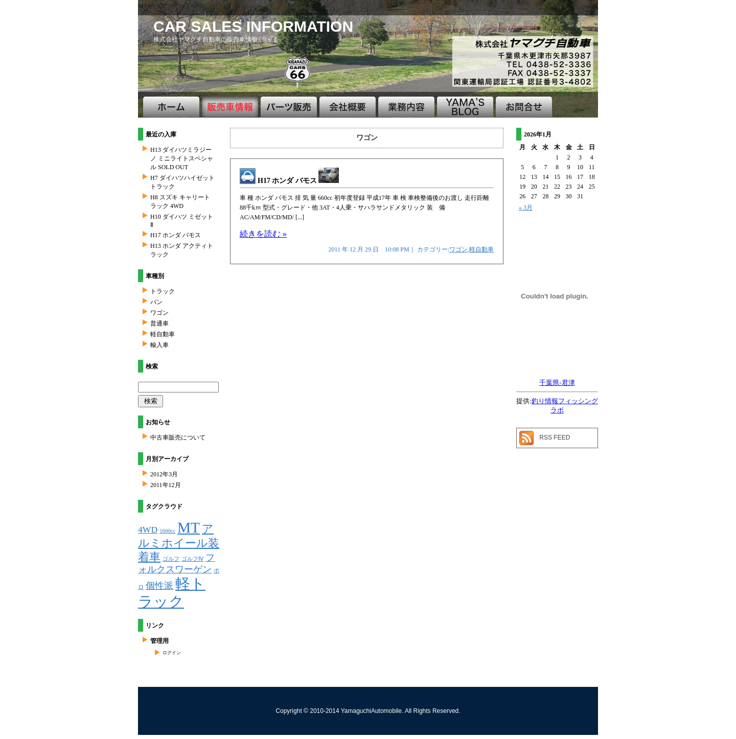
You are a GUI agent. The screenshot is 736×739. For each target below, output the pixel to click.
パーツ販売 (289, 107)
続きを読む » (263, 233)
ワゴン (458, 249)
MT (188, 527)
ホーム (171, 107)
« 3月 (526, 207)
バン (156, 302)
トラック (162, 291)
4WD (147, 529)
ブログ (465, 107)
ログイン (172, 652)
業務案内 (406, 107)
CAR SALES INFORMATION (253, 26)
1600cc (167, 531)
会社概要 (347, 107)
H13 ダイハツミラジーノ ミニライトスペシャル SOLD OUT (181, 158)
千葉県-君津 (556, 382)
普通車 (159, 323)
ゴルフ (171, 559)
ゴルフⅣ (192, 559)
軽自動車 (481, 249)
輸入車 (159, 345)
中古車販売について (177, 437)
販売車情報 (230, 107)
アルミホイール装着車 (178, 542)
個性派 (159, 586)
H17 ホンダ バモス (298, 180)
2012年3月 (164, 474)
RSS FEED (554, 437)
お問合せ (524, 107)
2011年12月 (165, 485)
